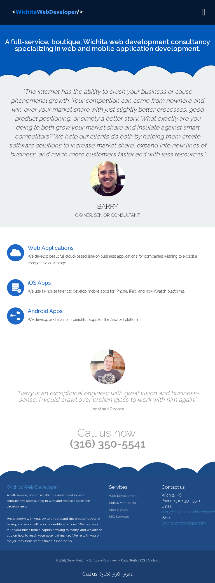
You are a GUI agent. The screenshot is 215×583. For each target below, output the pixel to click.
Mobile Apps (118, 510)
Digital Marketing (122, 503)
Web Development (123, 496)
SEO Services (119, 517)
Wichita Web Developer (32, 487)
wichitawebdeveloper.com (184, 523)
